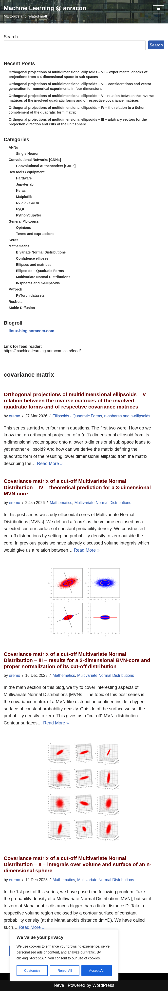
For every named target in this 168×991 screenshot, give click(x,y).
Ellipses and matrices (33, 265)
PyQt (20, 209)
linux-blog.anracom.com (31, 331)
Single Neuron (27, 153)
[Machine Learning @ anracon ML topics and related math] (45, 11)
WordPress (103, 985)
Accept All (96, 970)
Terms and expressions (35, 234)
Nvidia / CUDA (27, 203)
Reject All (64, 970)
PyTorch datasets (30, 295)
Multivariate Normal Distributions (43, 277)
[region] (64, 955)
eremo (14, 416)
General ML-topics (24, 221)
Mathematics (19, 246)
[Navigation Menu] (158, 9)
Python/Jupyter (28, 215)
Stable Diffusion (22, 308)
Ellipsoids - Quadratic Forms (77, 416)
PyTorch (15, 289)
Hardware (24, 178)
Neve (59, 985)
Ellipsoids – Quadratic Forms (40, 271)
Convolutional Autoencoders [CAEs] (45, 166)
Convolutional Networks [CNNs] (35, 160)
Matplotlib (24, 197)
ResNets (15, 302)
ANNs (13, 147)
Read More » (50, 463)
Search (11, 36)
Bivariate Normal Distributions (41, 252)
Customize (32, 970)
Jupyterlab (25, 184)
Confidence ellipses (32, 258)
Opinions (23, 228)
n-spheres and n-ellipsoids (38, 283)
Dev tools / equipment (26, 172)
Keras (21, 191)
